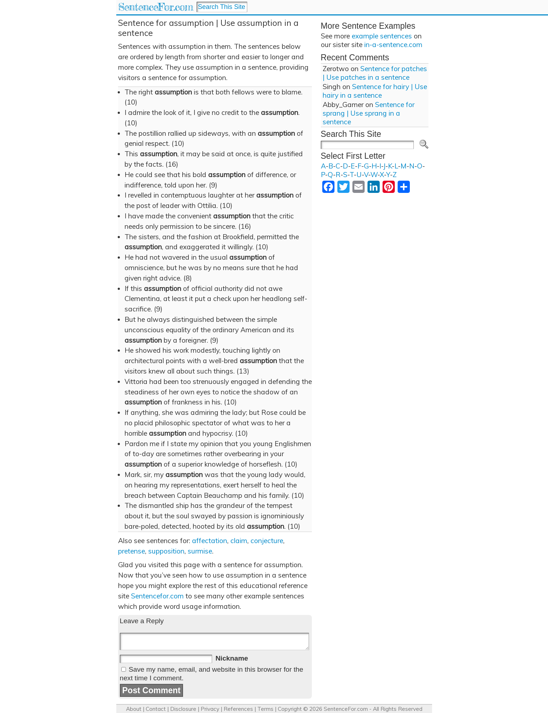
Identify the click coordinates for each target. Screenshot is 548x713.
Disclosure (183, 708)
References (238, 708)
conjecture (266, 540)
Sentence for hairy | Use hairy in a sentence (375, 90)
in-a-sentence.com (393, 44)
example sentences (382, 36)
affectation (209, 540)
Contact (156, 708)
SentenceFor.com (155, 7)
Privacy (210, 708)
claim (238, 540)
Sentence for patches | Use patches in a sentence (375, 73)
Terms (265, 708)
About (133, 708)
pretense (131, 551)
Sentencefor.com (157, 596)
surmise (200, 551)
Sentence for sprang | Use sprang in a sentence (368, 113)
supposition (166, 551)
